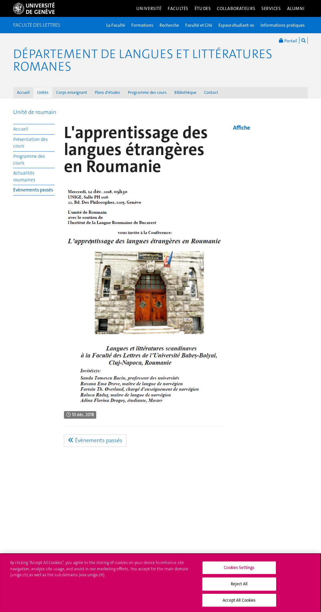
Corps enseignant (71, 92)
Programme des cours (147, 92)
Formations (142, 25)
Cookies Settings (239, 570)
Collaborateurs (236, 8)
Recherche (169, 25)
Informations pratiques (282, 25)
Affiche (241, 128)
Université (149, 8)
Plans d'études (107, 92)
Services (271, 8)
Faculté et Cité (198, 25)
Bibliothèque (185, 92)
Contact (211, 92)
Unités (43, 92)
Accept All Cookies (239, 602)
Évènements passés (33, 190)
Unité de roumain (34, 112)
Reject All (239, 586)
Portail (288, 40)
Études (203, 8)
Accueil (23, 92)
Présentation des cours (30, 142)
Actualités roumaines (24, 176)
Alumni (296, 8)
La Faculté (115, 25)
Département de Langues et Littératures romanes (142, 60)
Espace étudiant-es (236, 25)
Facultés (178, 8)
